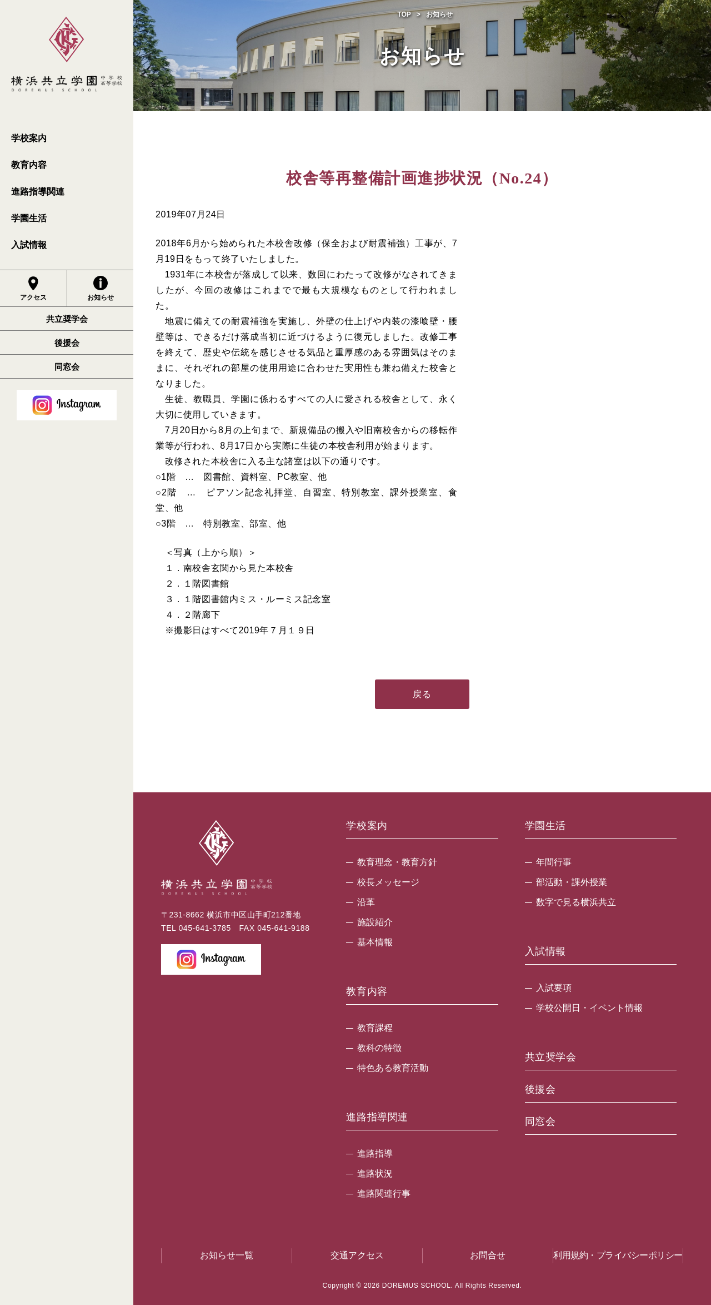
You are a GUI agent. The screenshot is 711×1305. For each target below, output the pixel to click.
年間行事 (554, 862)
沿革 (366, 902)
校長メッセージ (388, 882)
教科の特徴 (379, 1048)
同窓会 (66, 366)
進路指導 (375, 1153)
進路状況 (375, 1173)
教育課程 (375, 1028)
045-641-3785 (204, 928)
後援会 (66, 343)
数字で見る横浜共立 (576, 902)
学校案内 (29, 138)
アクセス (33, 288)
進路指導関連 (37, 191)
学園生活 (29, 218)
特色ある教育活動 (392, 1068)
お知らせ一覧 (226, 1255)
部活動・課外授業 (571, 882)
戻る (422, 694)
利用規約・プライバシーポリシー (618, 1255)
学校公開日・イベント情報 (589, 1008)
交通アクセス (357, 1255)
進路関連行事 (383, 1193)
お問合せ (487, 1255)
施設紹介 (375, 922)
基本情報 (375, 942)
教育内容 (29, 165)
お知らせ (100, 288)
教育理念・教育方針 (397, 862)
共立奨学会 (67, 319)
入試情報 (29, 245)
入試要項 (554, 988)
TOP (403, 14)
